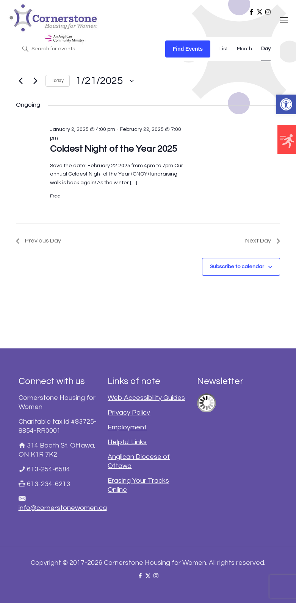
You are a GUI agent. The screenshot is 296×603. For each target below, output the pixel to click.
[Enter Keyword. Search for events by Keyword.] (90, 49)
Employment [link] (127, 427)
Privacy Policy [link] (129, 412)
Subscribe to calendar (237, 266)
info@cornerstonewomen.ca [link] (63, 507)
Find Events (188, 49)
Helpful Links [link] (127, 442)
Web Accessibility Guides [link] (146, 397)
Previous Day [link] (38, 241)
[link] (286, 104)
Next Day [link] (262, 241)
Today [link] (58, 80)
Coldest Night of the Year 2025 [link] (113, 149)
